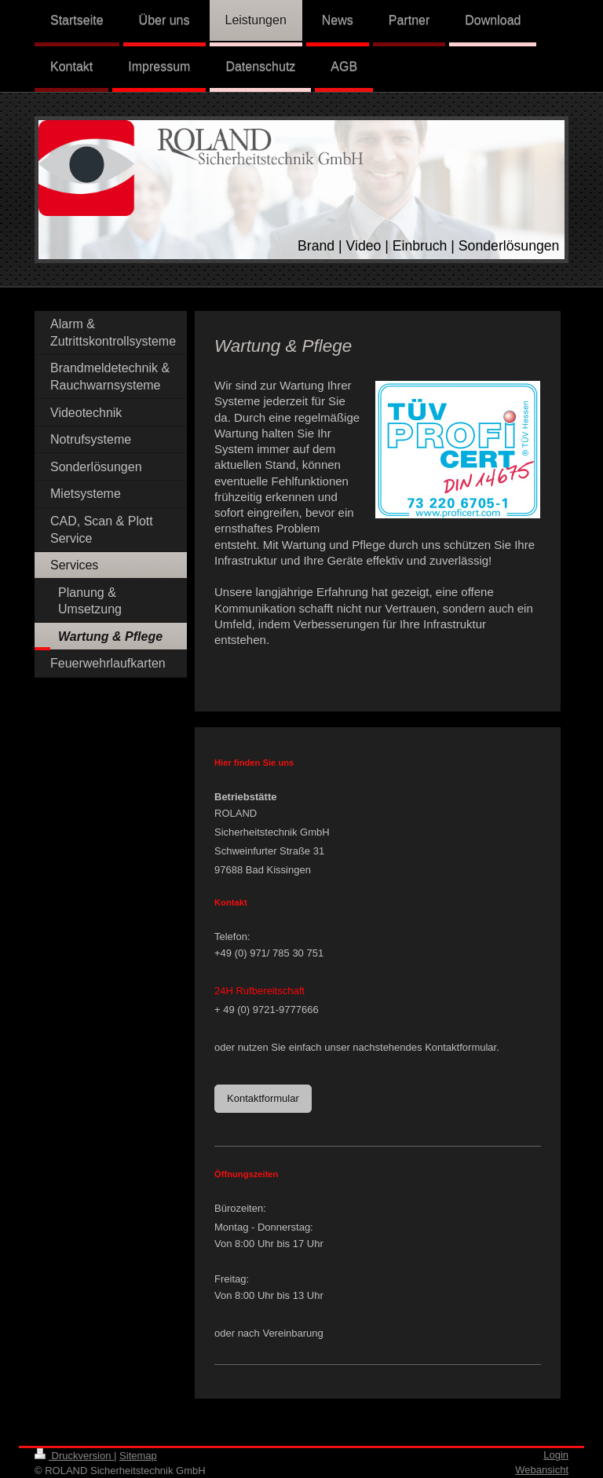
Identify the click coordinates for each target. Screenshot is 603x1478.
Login (555, 1455)
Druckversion (74, 1456)
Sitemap (138, 1456)
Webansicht (541, 1470)
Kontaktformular (263, 1098)
